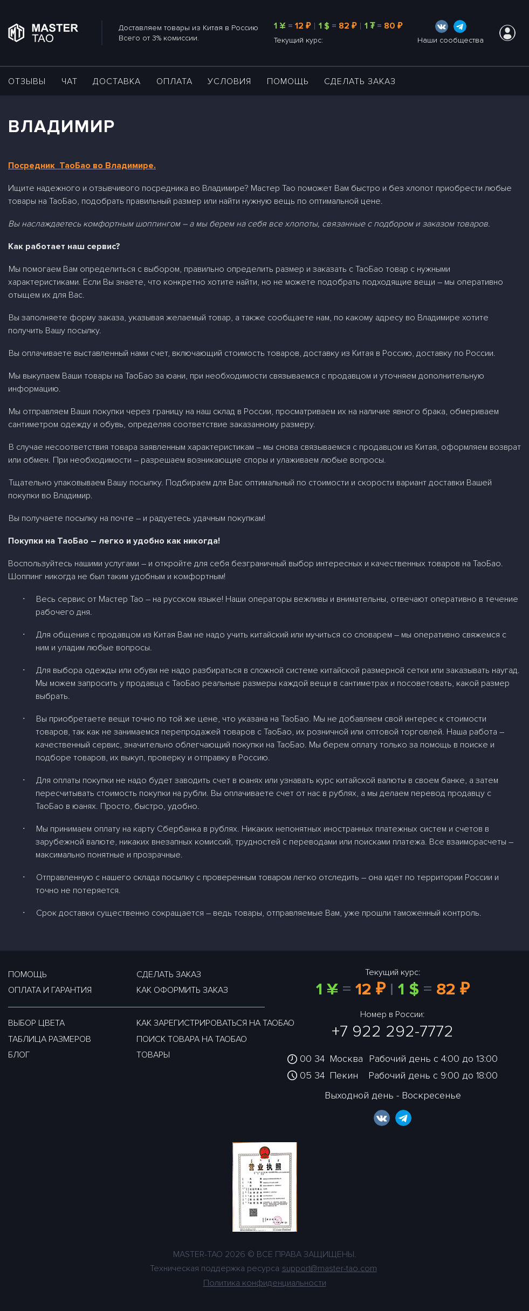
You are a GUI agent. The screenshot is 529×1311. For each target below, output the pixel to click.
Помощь (288, 81)
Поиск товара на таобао (191, 1039)
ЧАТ (69, 81)
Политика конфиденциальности (264, 1283)
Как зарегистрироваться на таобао (215, 1023)
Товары (153, 1054)
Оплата (174, 81)
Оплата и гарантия (50, 990)
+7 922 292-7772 (393, 1031)
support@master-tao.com (329, 1268)
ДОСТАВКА (117, 81)
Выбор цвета (36, 1023)
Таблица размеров (49, 1039)
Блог (19, 1054)
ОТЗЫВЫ (27, 81)
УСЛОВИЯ (229, 81)
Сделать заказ (360, 81)
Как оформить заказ (182, 990)
